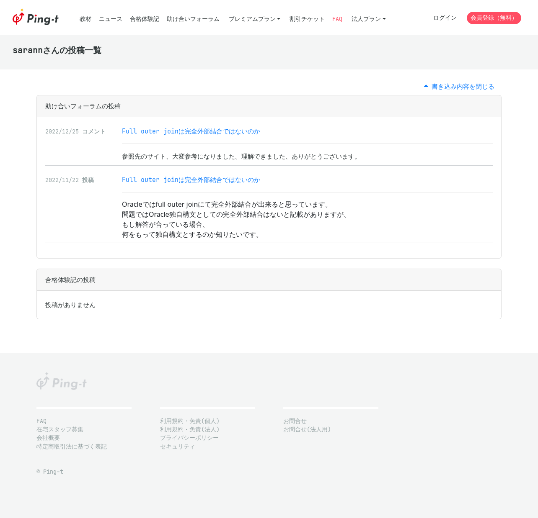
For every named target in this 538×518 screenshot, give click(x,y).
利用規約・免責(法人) (190, 429)
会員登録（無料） (494, 17)
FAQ (337, 19)
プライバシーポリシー (189, 437)
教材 (85, 19)
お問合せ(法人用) (307, 429)
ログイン (445, 17)
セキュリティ (177, 446)
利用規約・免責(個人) (190, 421)
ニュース (110, 19)
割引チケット (307, 19)
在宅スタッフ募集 (59, 429)
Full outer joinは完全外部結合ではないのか (191, 131)
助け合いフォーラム (193, 19)
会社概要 (48, 437)
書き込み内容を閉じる (459, 86)
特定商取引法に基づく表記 (71, 446)
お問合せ (295, 421)
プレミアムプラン (252, 19)
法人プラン (366, 19)
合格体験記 (144, 19)
